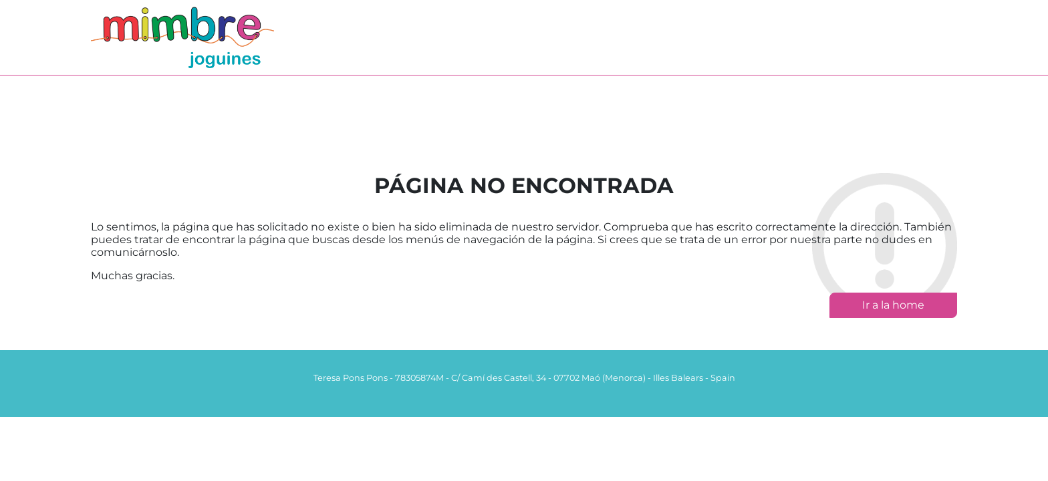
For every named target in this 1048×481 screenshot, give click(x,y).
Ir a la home (893, 305)
